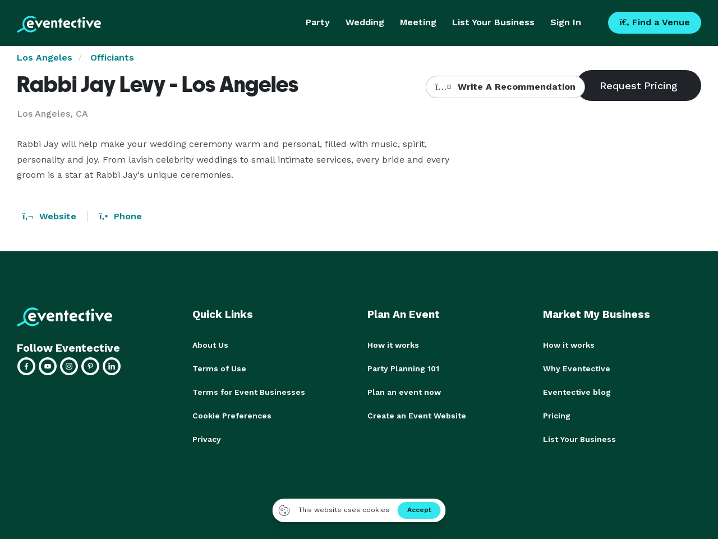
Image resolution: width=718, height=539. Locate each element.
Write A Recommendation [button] (505, 86)
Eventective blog (577, 392)
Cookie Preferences (231, 415)
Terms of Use (219, 368)
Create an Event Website (416, 415)
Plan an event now (404, 392)
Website (49, 216)
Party (318, 22)
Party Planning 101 (403, 368)
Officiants (112, 57)
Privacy (206, 439)
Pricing (556, 415)
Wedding (365, 22)
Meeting (418, 22)
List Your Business (493, 22)
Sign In (565, 22)
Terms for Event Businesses (248, 392)
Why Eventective (576, 368)
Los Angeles (44, 57)
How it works (393, 344)
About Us (210, 344)
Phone (120, 216)
